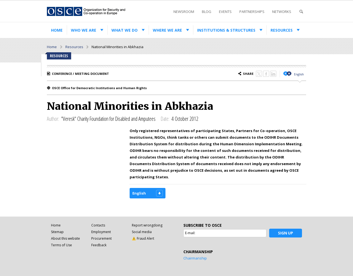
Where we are (167, 30)
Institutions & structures (226, 30)
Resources (282, 30)
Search (301, 11)
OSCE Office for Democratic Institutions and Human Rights (99, 88)
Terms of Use (61, 245)
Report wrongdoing (147, 225)
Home (57, 30)
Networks (281, 11)
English (299, 74)
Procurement (101, 238)
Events (225, 11)
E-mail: (190, 233)
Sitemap (57, 231)
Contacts (98, 225)
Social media (142, 231)
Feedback (98, 245)
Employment (101, 231)
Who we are (83, 30)
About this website (65, 238)
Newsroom (183, 11)
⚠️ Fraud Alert (143, 238)
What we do (124, 30)
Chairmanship (195, 258)
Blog (206, 11)
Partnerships (251, 11)
